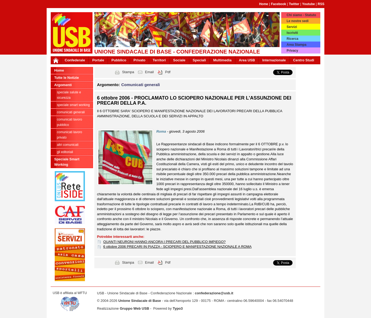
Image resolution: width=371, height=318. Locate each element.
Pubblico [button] (118, 60)
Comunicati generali (71, 112)
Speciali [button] (199, 60)
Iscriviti (292, 33)
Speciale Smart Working (73, 105)
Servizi (292, 27)
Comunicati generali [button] (140, 84)
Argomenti (63, 85)
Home (263, 4)
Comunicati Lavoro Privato (69, 134)
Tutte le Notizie (66, 78)
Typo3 (178, 308)
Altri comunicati (67, 145)
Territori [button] (159, 60)
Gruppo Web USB (134, 308)
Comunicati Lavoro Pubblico (69, 122)
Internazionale (274, 60)
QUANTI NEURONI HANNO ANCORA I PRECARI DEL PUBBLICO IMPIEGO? (164, 242)
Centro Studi (303, 60)
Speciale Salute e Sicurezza (69, 95)
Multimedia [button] (222, 60)
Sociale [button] (179, 60)
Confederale (75, 60)
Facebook (278, 4)
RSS (321, 4)
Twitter (294, 4)
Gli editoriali (65, 152)
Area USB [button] (247, 60)
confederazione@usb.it (214, 293)
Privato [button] (139, 60)
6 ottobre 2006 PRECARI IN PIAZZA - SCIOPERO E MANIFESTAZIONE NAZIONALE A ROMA (177, 247)
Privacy (292, 50)
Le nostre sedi (297, 21)
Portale (98, 60)
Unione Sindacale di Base (139, 301)
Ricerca (292, 39)
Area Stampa (296, 45)
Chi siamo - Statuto (301, 15)
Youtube (308, 4)
